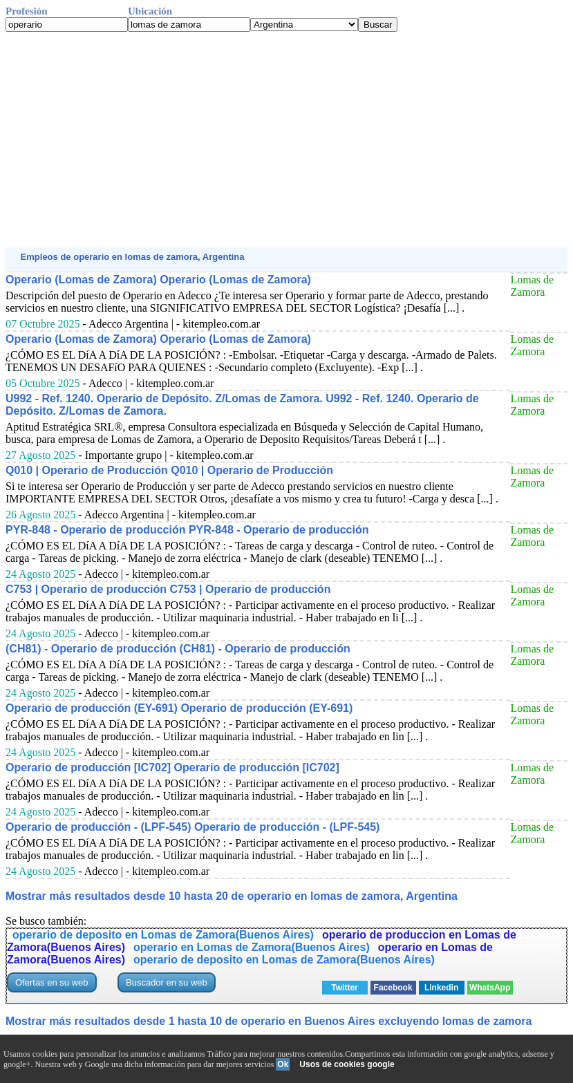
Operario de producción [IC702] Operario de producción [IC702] (172, 767)
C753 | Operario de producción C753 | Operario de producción (168, 589)
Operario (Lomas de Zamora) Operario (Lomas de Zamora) (158, 279)
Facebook (393, 987)
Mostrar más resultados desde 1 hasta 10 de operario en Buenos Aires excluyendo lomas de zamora (269, 1021)
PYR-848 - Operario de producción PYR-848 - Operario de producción (187, 530)
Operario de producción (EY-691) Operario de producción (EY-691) (179, 708)
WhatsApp (489, 987)
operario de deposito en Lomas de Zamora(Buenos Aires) (163, 935)
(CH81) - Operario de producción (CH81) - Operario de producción (178, 648)
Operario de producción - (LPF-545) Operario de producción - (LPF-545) (192, 827)
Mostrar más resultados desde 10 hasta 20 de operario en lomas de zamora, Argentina (232, 896)
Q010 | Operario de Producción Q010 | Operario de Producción (169, 470)
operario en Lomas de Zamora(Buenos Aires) (251, 947)
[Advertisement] (286, 139)
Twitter (344, 987)
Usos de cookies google (346, 1064)
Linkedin (441, 987)
